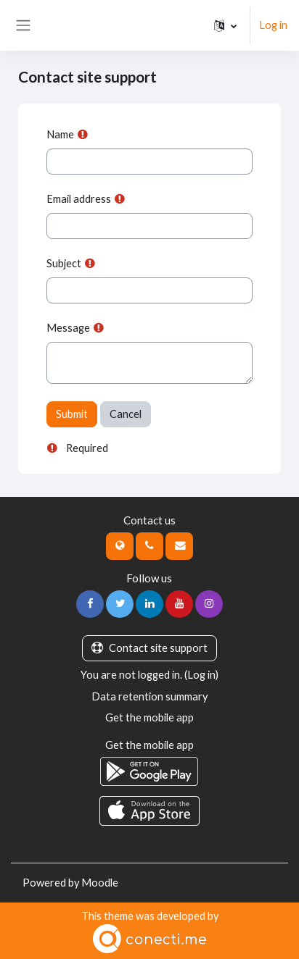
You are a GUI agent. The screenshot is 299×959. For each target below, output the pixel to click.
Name (60, 134)
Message (68, 328)
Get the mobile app (149, 717)
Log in (273, 25)
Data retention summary (149, 696)
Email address (78, 199)
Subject (63, 263)
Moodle (99, 882)
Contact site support (149, 648)
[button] (225, 25)
